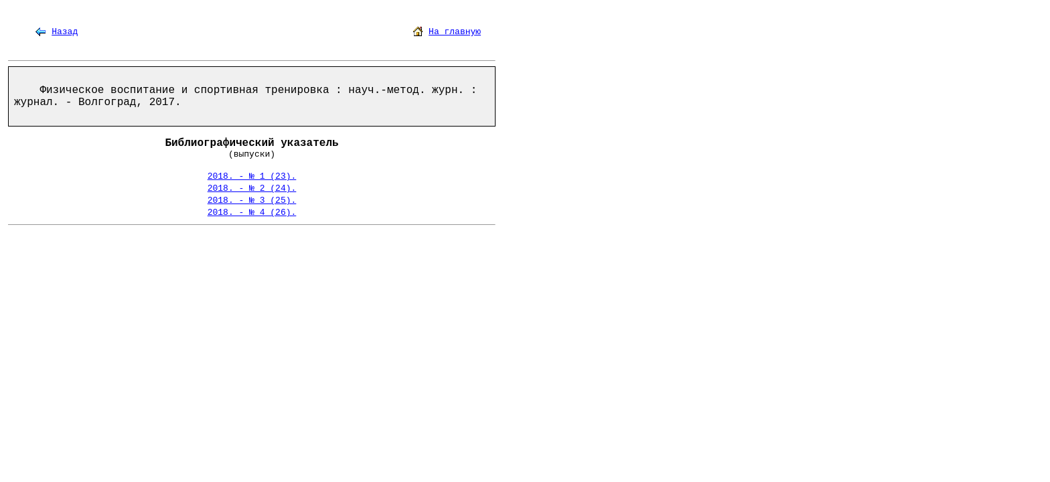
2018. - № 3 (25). (252, 200)
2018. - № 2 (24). (252, 188)
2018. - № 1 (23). (252, 176)
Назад (65, 32)
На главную (455, 32)
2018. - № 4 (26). (252, 213)
